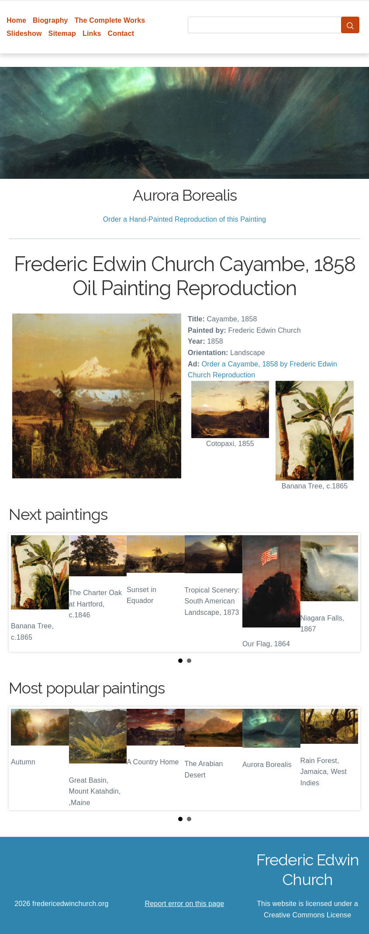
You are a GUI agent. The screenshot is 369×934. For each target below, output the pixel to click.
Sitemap (62, 33)
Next (347, 592)
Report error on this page (184, 903)
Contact (121, 33)
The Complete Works (110, 20)
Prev (22, 592)
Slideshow (24, 33)
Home (16, 20)
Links (92, 33)
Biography (50, 20)
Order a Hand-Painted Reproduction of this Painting (184, 219)
